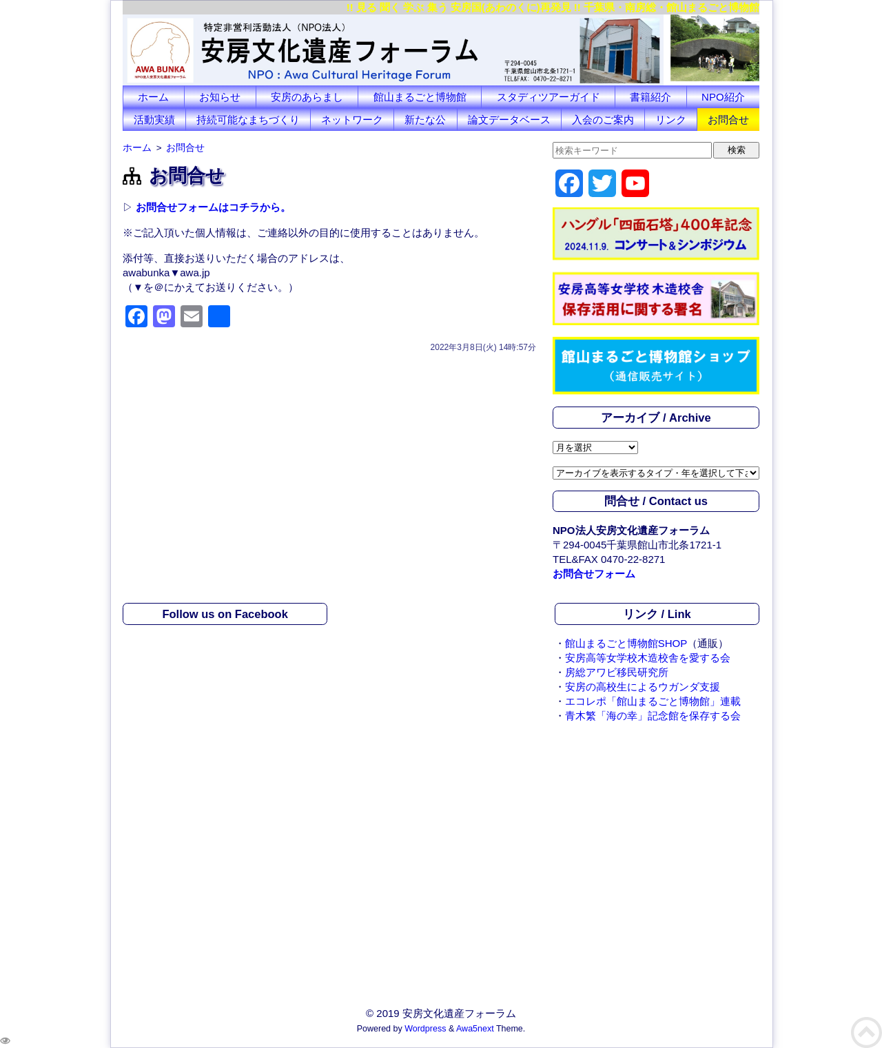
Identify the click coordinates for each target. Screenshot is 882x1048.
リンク (670, 119)
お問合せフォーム (594, 573)
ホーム (153, 97)
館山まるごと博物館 (419, 97)
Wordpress (425, 1029)
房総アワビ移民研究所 (616, 672)
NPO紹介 (723, 97)
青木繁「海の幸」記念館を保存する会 (653, 715)
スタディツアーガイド (548, 97)
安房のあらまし (307, 97)
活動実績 (154, 119)
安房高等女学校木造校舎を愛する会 (647, 658)
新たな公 (425, 119)
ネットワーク (352, 119)
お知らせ (219, 97)
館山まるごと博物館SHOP (626, 643)
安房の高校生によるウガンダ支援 (642, 686)
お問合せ (728, 119)
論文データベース (509, 119)
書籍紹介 (650, 97)
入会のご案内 (603, 119)
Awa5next (475, 1029)
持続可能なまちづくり (248, 119)
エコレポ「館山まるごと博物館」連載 (653, 701)
